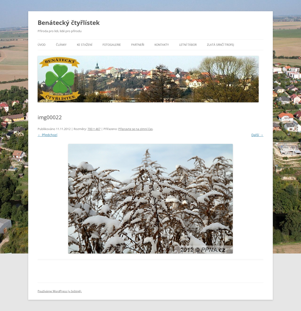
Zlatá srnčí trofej (220, 45)
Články (61, 45)
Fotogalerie (112, 45)
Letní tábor (188, 45)
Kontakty (161, 45)
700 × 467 (93, 129)
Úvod (42, 45)
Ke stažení (84, 45)
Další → (257, 135)
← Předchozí (47, 135)
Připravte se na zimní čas (135, 129)
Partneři (137, 45)
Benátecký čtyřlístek (69, 22)
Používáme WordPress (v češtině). (60, 291)
